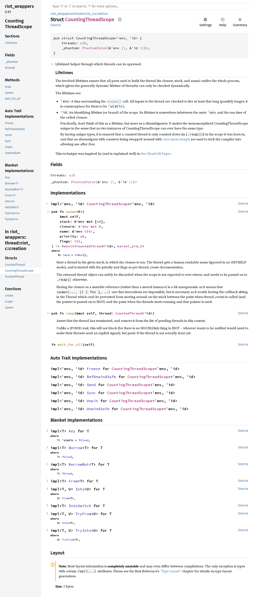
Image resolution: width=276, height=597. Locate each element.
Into (79, 489)
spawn (71, 211)
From (73, 481)
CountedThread (89, 246)
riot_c (89, 14)
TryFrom (83, 513)
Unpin (92, 400)
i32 (77, 241)
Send (66, 255)
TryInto (83, 530)
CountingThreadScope (108, 203)
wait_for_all (70, 344)
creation (101, 14)
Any (72, 431)
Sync (91, 392)
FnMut (79, 255)
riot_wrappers (60, 14)
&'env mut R (89, 226)
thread (78, 14)
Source (55, 25)
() (123, 48)
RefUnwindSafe (101, 376)
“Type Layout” (170, 571)
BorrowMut (79, 464)
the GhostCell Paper (156, 153)
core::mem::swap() (176, 139)
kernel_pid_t (129, 246)
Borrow (75, 447)
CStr (88, 231)
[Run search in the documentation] (149, 6)
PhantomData (93, 48)
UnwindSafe (98, 408)
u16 (83, 43)
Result (68, 246)
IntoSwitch (80, 505)
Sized (84, 440)
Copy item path (119, 19)
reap (70, 313)
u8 (99, 221)
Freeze (93, 368)
